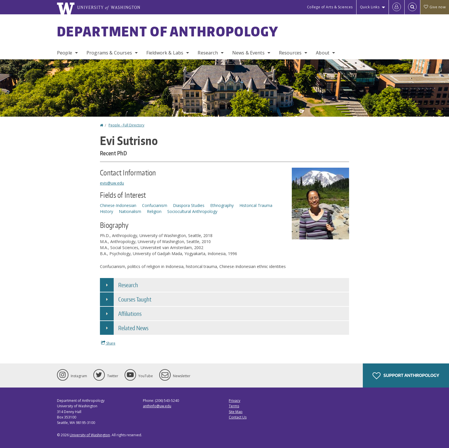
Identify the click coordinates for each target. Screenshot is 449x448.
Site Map (236, 411)
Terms (234, 406)
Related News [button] (133, 328)
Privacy (234, 400)
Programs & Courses (109, 53)
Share (108, 343)
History (106, 211)
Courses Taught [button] (134, 299)
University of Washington (90, 435)
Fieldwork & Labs (165, 53)
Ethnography (222, 205)
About (322, 53)
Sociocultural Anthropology (192, 211)
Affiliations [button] (129, 313)
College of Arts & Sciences (330, 7)
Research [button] (128, 285)
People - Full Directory (126, 125)
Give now (435, 7)
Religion (154, 211)
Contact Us (238, 417)
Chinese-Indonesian (118, 205)
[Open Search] (412, 7)
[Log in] (396, 7)
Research (208, 53)
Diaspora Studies (188, 205)
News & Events (248, 53)
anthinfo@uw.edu (157, 406)
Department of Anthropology (168, 31)
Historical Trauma (255, 205)
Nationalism (130, 211)
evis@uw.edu (112, 183)
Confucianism (154, 205)
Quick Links (370, 7)
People (64, 53)
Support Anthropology (406, 376)
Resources (290, 53)
